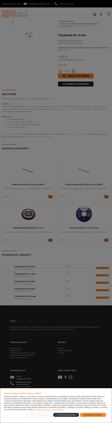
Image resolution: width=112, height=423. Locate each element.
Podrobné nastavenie (66, 415)
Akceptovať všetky (93, 415)
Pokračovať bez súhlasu (39, 415)
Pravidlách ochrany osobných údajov (49, 409)
